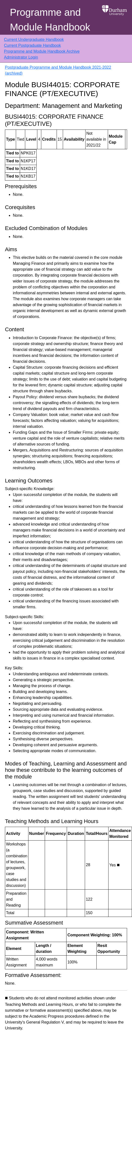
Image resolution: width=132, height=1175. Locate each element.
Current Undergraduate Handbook (34, 39)
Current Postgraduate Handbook (32, 45)
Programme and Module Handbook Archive (42, 51)
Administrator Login (21, 57)
